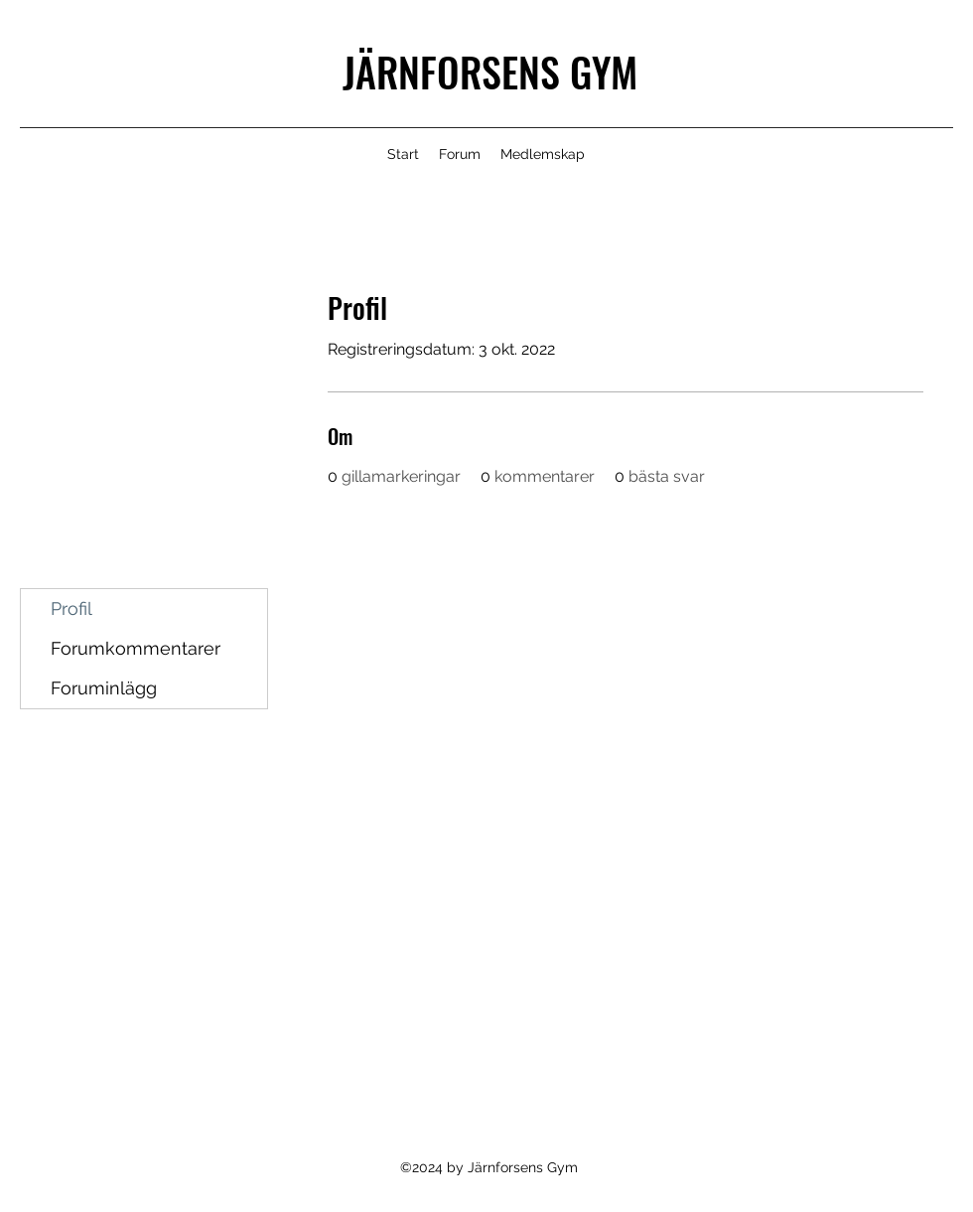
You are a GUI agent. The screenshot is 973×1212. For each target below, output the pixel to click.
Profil (71, 608)
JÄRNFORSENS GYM (490, 71)
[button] (542, 154)
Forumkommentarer (135, 648)
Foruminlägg (104, 688)
